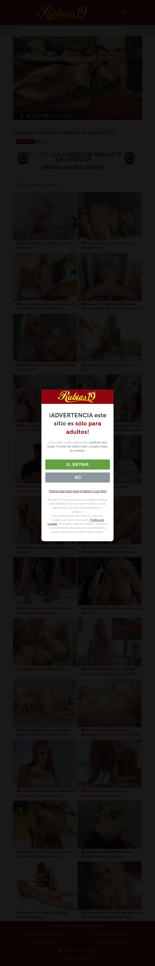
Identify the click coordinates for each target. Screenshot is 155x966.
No (78, 477)
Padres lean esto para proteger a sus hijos (77, 491)
